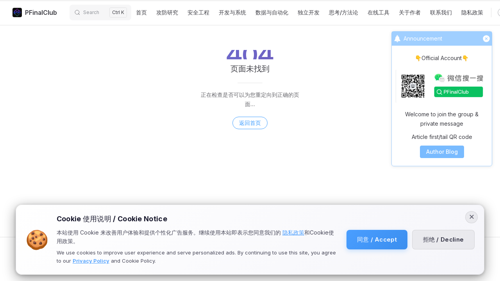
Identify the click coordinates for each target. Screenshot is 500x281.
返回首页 (250, 122)
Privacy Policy (91, 261)
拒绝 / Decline (442, 239)
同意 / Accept (375, 239)
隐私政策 (293, 232)
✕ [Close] (472, 217)
